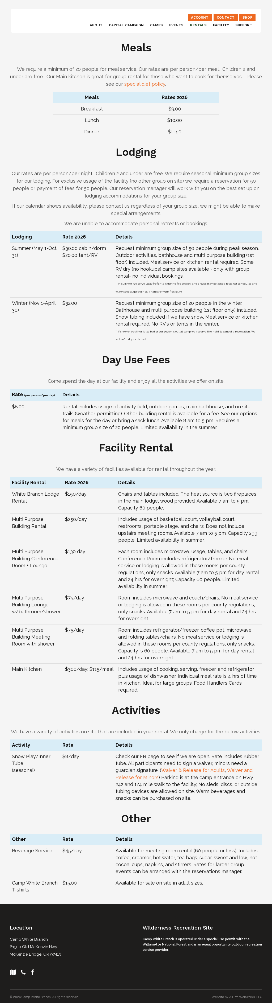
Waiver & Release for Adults (193, 769)
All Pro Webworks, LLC (245, 996)
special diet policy (144, 84)
